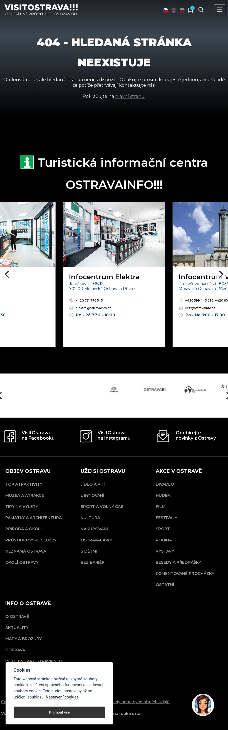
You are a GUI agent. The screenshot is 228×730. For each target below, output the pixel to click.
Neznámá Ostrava (25, 551)
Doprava (15, 649)
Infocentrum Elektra (104, 277)
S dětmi (89, 551)
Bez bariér (93, 562)
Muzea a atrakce (24, 495)
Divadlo (165, 484)
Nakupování (94, 528)
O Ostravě (17, 616)
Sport (163, 528)
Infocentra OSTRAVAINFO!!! (35, 661)
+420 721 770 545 (86, 300)
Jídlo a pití (93, 484)
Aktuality (16, 627)
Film (160, 506)
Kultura (90, 517)
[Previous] (7, 274)
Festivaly (166, 517)
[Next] (220, 274)
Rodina (164, 540)
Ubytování (92, 495)
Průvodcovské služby (30, 540)
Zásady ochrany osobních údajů (138, 701)
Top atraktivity (23, 484)
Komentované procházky (185, 573)
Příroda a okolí (23, 528)
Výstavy (165, 551)
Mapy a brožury (23, 638)
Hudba (163, 495)
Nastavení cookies (62, 697)
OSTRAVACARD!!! (98, 540)
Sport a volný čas (102, 506)
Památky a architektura (33, 517)
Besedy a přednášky (178, 562)
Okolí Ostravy (21, 562)
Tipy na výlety (21, 506)
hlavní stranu (130, 96)
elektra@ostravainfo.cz (90, 308)
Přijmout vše (59, 712)
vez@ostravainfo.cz (197, 308)
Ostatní (165, 584)
